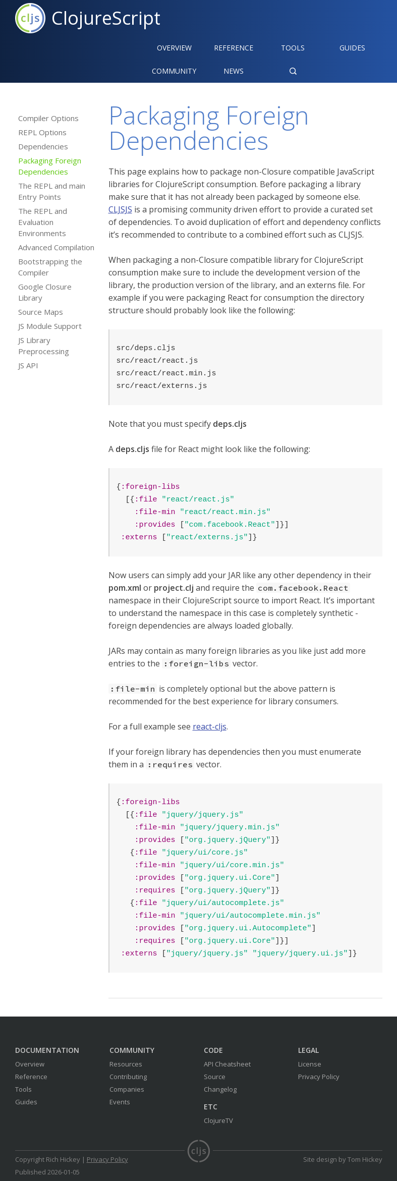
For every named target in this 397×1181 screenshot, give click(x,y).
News (233, 71)
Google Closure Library (45, 292)
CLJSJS (120, 209)
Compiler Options (48, 118)
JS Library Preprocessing (43, 345)
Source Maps (40, 312)
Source (214, 1076)
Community (174, 71)
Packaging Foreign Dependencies (49, 166)
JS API (28, 365)
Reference (31, 1076)
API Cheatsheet (227, 1063)
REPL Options (42, 132)
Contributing (128, 1076)
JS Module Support (50, 326)
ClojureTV (218, 1120)
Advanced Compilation (56, 247)
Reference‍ (233, 47)
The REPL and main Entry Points (51, 191)
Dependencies (43, 146)
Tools (293, 47)
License (309, 1063)
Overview (174, 47)
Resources (125, 1063)
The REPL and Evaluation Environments (42, 222)
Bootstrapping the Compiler (50, 266)
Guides (352, 47)
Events (119, 1101)
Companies (126, 1089)
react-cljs (209, 726)
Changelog (220, 1089)
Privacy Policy (318, 1076)
